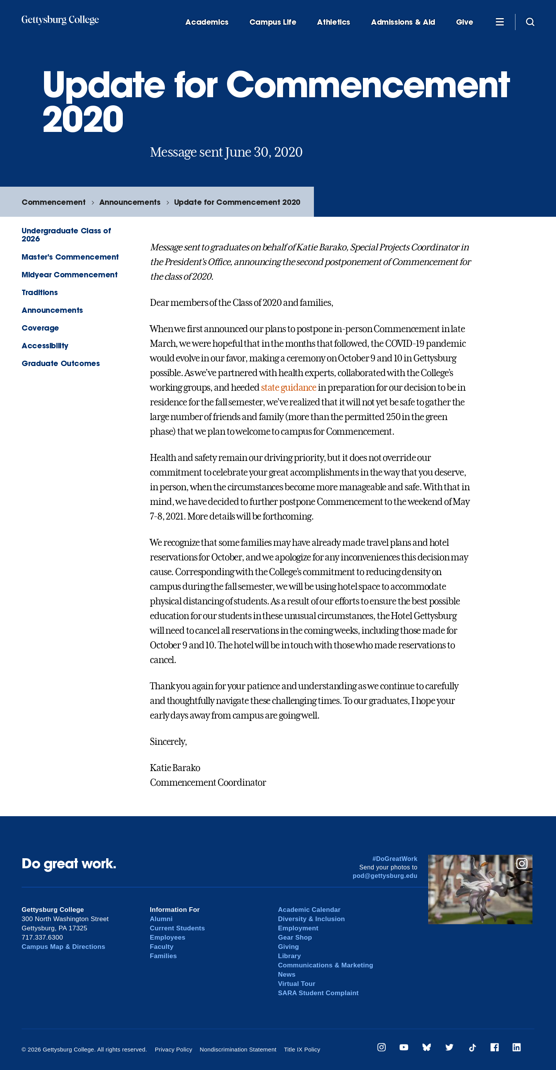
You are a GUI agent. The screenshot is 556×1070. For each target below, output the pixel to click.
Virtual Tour (296, 983)
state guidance (288, 387)
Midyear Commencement (69, 274)
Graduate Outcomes (61, 363)
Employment (298, 928)
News (286, 974)
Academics (207, 22)
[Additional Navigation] (499, 21)
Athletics (333, 22)
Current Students (177, 928)
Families (163, 956)
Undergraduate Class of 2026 (66, 234)
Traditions (40, 292)
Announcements (130, 202)
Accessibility (45, 345)
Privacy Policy (173, 1049)
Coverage (40, 328)
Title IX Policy (302, 1049)
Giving (288, 946)
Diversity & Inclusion (311, 919)
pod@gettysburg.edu (385, 876)
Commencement (53, 202)
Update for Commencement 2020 (237, 202)
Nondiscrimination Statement (238, 1049)
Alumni (161, 919)
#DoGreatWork (395, 859)
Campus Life (273, 22)
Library (289, 956)
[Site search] (530, 21)
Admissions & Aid (403, 22)
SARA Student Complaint (318, 993)
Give (464, 22)
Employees (167, 937)
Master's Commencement (70, 257)
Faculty (161, 946)
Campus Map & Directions (63, 946)
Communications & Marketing (325, 965)
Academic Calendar (309, 909)
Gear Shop (295, 937)
